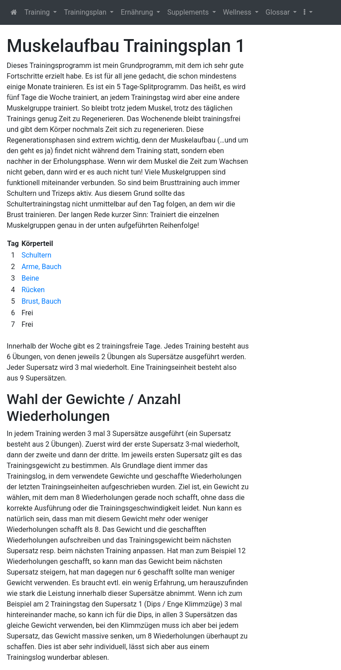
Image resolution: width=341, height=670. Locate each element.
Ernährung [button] (138, 12)
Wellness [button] (238, 12)
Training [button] (37, 12)
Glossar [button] (279, 12)
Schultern (36, 255)
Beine (30, 278)
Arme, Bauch (41, 266)
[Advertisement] (298, 169)
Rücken (32, 289)
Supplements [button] (188, 12)
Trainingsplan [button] (86, 12)
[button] (308, 12)
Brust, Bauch (41, 301)
